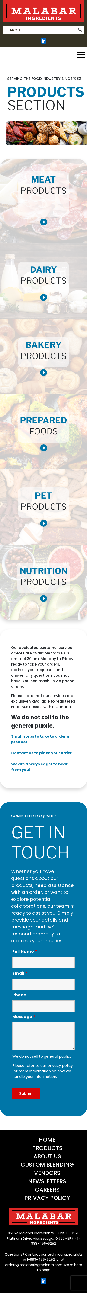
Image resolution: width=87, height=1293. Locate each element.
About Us (47, 1156)
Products (47, 1148)
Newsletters (47, 1181)
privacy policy (60, 1065)
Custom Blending (47, 1164)
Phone (19, 995)
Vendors (47, 1173)
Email (20, 973)
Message (23, 1016)
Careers (47, 1189)
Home (47, 1140)
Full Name (24, 951)
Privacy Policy (47, 1198)
